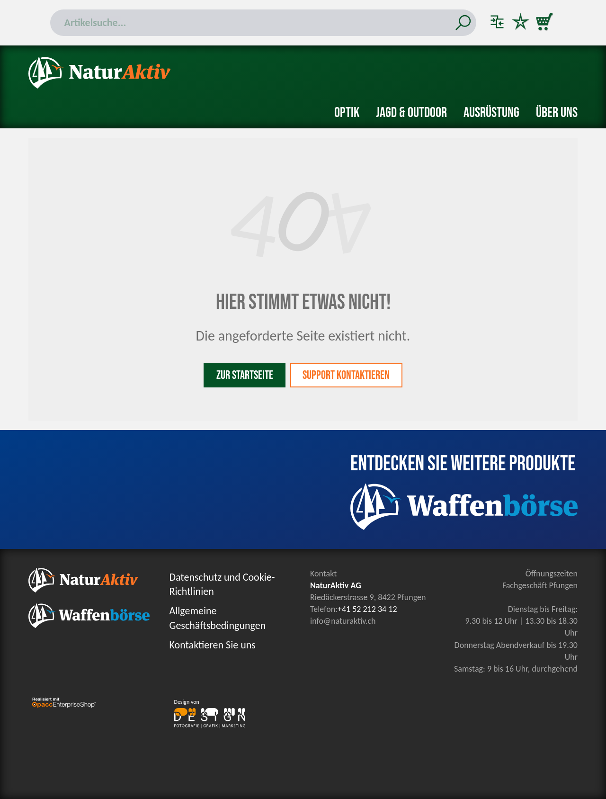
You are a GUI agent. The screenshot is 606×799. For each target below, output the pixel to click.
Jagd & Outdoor (411, 112)
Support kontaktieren (346, 375)
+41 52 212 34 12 (367, 609)
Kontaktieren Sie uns (212, 644)
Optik (346, 112)
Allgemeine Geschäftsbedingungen (217, 618)
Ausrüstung (491, 112)
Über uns (557, 112)
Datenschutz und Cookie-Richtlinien (222, 584)
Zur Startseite (244, 375)
